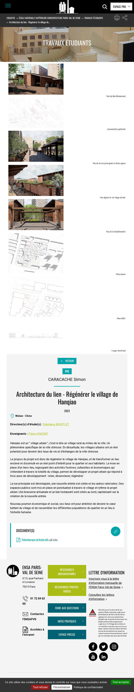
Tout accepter (121, 682)
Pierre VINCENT (38, 433)
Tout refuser (40, 687)
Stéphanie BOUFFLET (56, 424)
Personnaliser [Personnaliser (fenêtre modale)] (61, 687)
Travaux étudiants (93, 18)
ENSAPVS (11, 18)
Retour (67, 361)
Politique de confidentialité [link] (88, 687)
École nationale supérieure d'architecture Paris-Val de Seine (49, 18)
